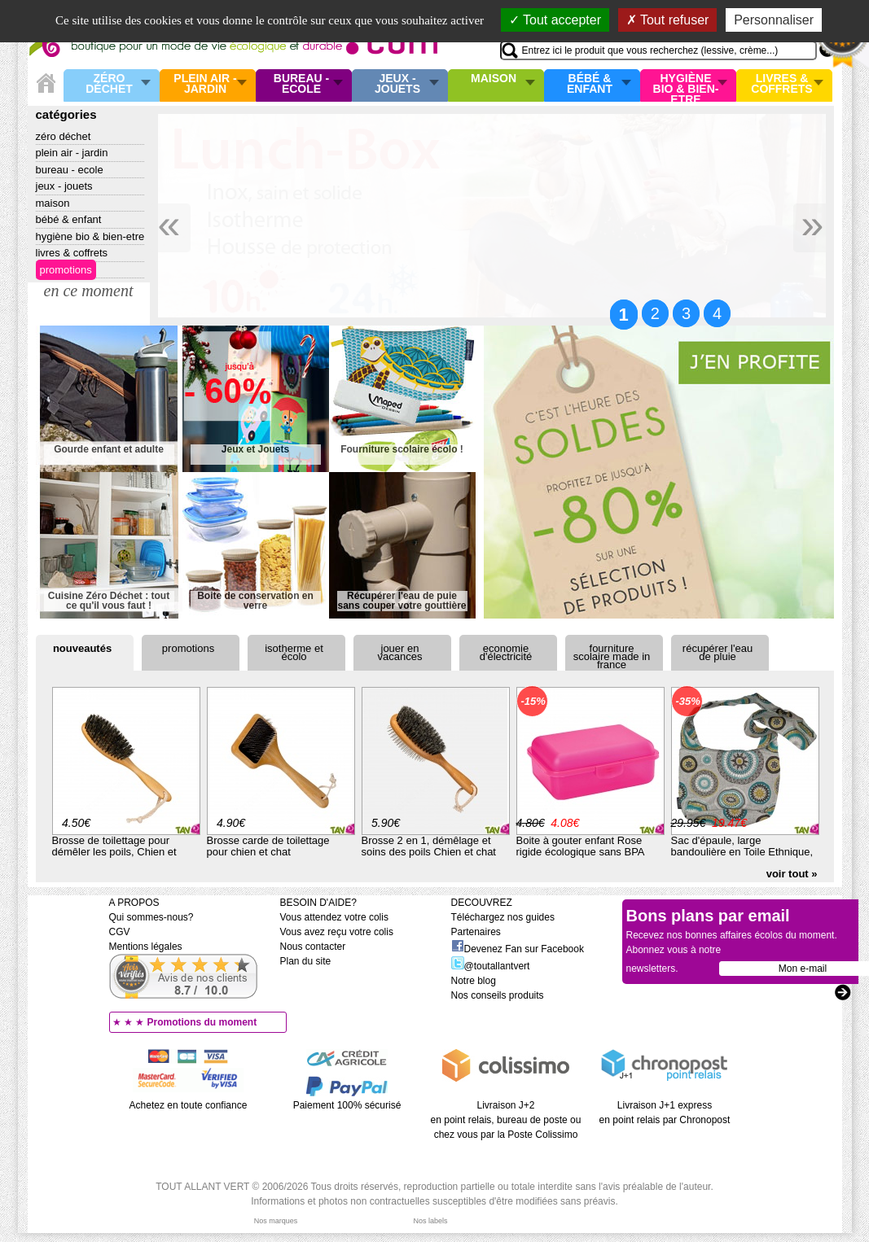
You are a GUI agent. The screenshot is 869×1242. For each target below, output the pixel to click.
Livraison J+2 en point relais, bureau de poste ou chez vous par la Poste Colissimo (506, 1120)
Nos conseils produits (497, 995)
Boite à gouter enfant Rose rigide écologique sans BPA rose (580, 851)
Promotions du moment (202, 1022)
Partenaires (476, 932)
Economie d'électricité (506, 652)
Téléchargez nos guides (503, 917)
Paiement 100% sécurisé (347, 1105)
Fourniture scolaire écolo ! (401, 449)
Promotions (66, 270)
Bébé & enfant (589, 84)
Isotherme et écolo (294, 652)
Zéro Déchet (109, 84)
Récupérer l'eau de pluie (717, 652)
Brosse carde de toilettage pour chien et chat (268, 846)
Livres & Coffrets (781, 84)
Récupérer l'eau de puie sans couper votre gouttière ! (401, 601)
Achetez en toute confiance (188, 1105)
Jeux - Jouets (397, 84)
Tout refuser (667, 20)
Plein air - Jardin (204, 84)
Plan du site (305, 961)
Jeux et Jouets (255, 449)
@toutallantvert (490, 966)
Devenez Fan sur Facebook (517, 949)
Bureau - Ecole (301, 84)
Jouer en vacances (400, 652)
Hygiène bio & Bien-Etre (686, 85)
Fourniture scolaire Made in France (612, 656)
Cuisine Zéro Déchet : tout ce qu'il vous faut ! (108, 601)
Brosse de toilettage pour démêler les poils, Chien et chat (114, 851)
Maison (493, 79)
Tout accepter (555, 20)
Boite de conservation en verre (255, 601)
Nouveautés (82, 648)
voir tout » (792, 874)
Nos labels (430, 1221)
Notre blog (473, 980)
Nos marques (276, 1221)
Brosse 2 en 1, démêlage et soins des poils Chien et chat (429, 846)
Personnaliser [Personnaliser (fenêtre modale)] (774, 20)
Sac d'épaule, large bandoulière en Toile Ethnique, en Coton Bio (742, 851)
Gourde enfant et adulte (109, 449)
